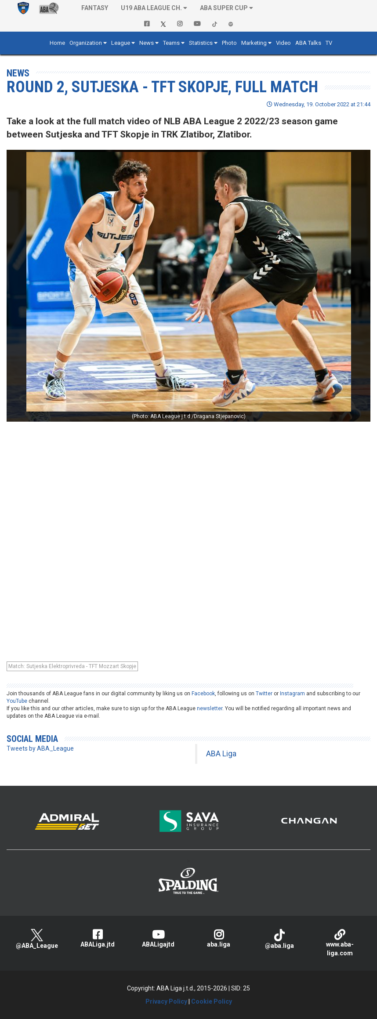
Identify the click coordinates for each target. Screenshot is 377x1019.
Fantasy (94, 7)
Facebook (203, 693)
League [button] (120, 43)
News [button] (146, 43)
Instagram (292, 693)
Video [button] (283, 43)
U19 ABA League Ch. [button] (151, 7)
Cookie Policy (211, 1001)
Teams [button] (171, 43)
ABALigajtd (158, 938)
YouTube (17, 701)
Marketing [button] (254, 43)
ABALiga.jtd (97, 938)
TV (329, 43)
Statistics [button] (201, 43)
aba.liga (219, 938)
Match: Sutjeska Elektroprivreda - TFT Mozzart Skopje (72, 666)
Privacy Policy (166, 1001)
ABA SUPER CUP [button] (224, 7)
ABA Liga (221, 753)
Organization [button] (85, 43)
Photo (229, 43)
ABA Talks (308, 43)
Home (57, 43)
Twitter (264, 693)
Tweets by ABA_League (40, 748)
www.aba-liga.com (340, 943)
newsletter (209, 708)
